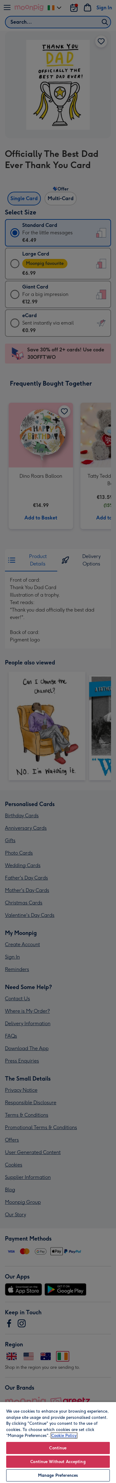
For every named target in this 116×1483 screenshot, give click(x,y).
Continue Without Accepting (57, 1461)
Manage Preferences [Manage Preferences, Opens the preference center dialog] (58, 1475)
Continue (58, 1448)
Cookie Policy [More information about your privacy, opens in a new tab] (64, 1435)
